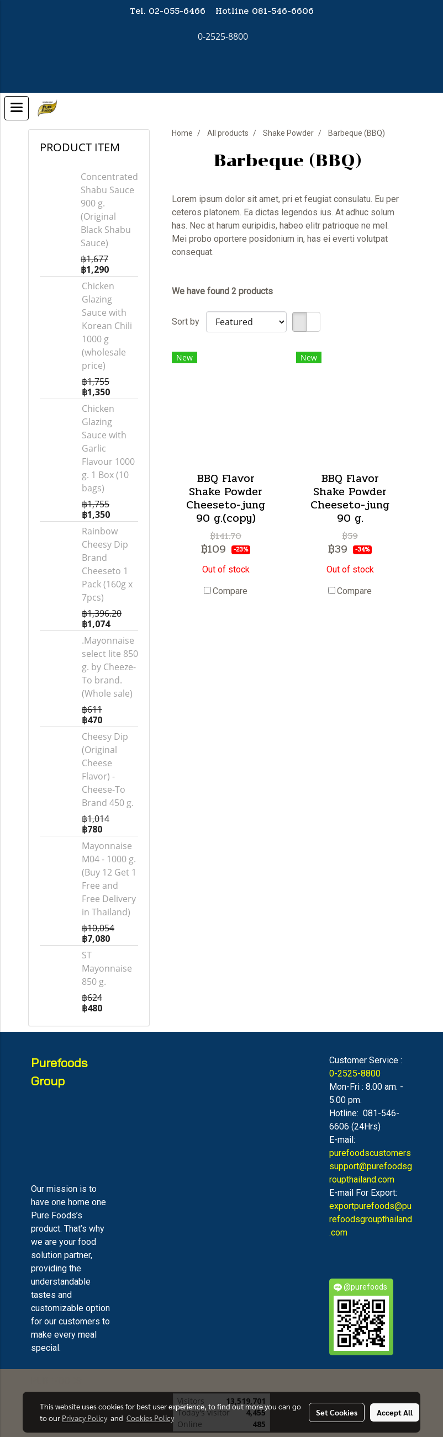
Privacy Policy (84, 1418)
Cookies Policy (150, 1418)
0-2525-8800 (355, 1073)
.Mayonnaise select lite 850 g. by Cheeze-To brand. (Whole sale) (110, 666)
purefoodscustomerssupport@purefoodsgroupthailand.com (370, 1166)
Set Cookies (336, 1412)
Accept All (395, 1412)
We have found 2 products (222, 291)
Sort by (189, 321)
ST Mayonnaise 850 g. (107, 968)
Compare (230, 591)
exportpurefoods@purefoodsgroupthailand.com (370, 1219)
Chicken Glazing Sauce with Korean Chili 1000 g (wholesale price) (107, 326)
